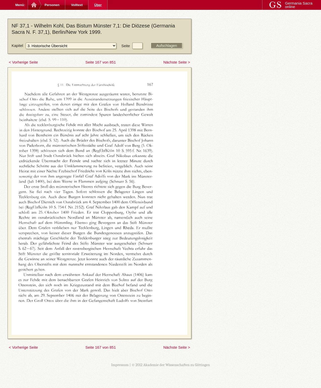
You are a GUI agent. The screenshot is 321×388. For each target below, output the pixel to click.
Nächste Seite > (176, 62)
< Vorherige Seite (23, 62)
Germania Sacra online (298, 5)
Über (98, 5)
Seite (125, 46)
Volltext (77, 5)
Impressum (120, 365)
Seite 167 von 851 (100, 62)
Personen (52, 5)
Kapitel (17, 45)
